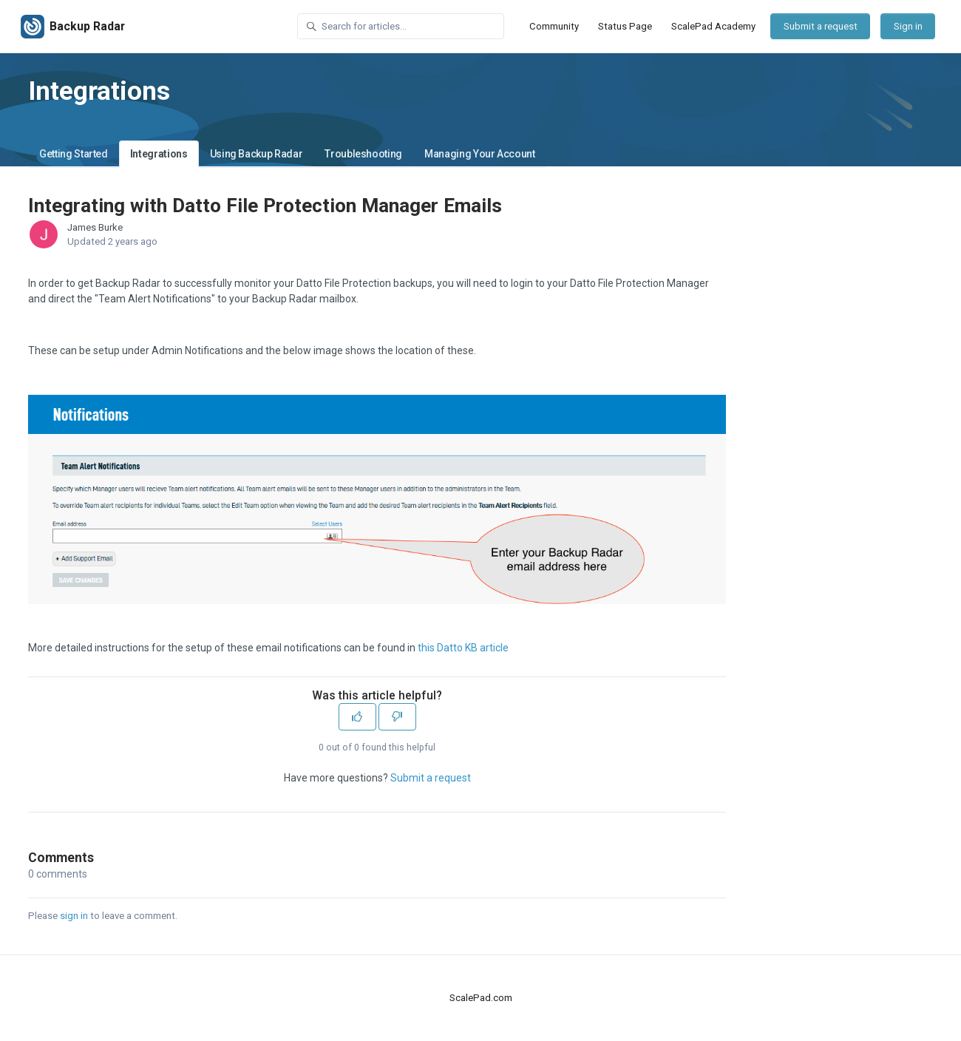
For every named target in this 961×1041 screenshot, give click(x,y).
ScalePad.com (480, 997)
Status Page (625, 26)
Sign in (908, 26)
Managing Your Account (479, 154)
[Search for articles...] (400, 26)
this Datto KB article (463, 648)
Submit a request (821, 26)
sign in (74, 915)
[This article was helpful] (357, 716)
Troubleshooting (363, 154)
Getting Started (73, 154)
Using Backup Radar (256, 154)
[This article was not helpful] (397, 716)
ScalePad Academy (713, 26)
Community (554, 26)
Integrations (159, 154)
